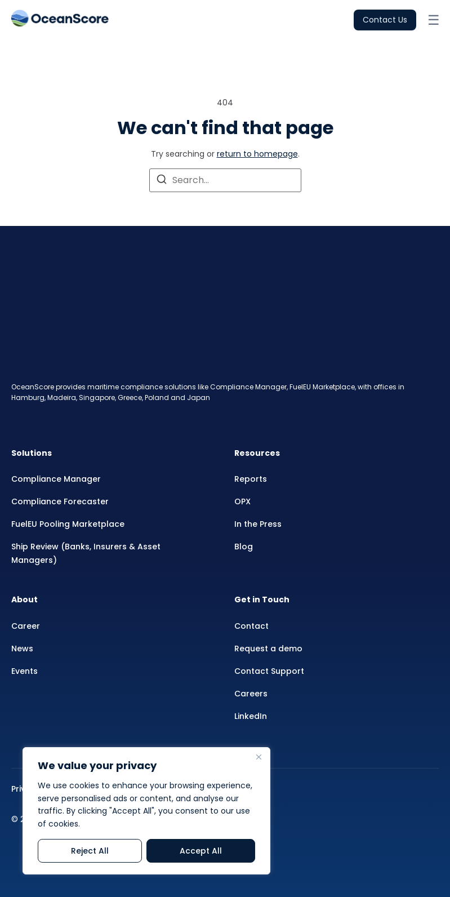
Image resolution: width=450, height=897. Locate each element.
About (24, 599)
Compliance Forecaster (60, 501)
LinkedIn (250, 716)
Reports (250, 479)
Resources (257, 453)
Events (24, 671)
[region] (146, 810)
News (22, 648)
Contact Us (385, 19)
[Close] (258, 756)
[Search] (161, 181)
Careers (251, 693)
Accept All (201, 850)
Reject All (90, 850)
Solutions (31, 453)
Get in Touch (261, 599)
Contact (251, 626)
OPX (242, 501)
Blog (243, 546)
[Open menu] (433, 20)
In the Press (258, 524)
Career (25, 626)
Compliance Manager (56, 479)
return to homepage (257, 153)
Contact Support (269, 671)
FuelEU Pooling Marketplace (67, 524)
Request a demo (268, 648)
